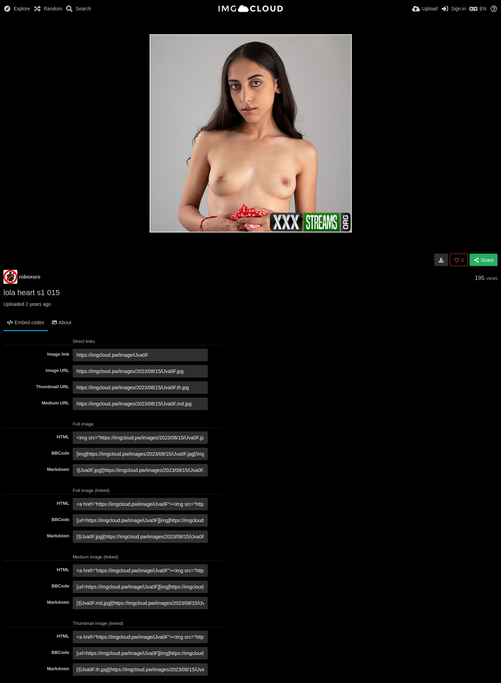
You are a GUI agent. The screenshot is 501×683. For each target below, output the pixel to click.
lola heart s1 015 (31, 292)
